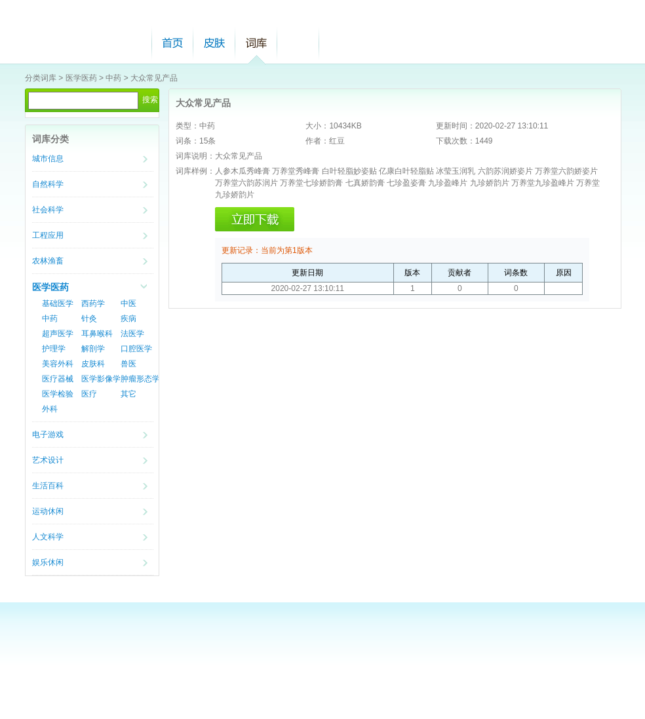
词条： (187, 141)
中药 (113, 78)
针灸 (89, 318)
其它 (128, 393)
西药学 (93, 303)
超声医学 (57, 333)
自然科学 (48, 184)
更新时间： (455, 125)
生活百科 (48, 485)
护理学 (54, 348)
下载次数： (455, 141)
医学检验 (57, 393)
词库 (256, 43)
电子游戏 (48, 434)
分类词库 (40, 78)
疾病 (128, 318)
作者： (317, 141)
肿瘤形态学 (140, 378)
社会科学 (48, 209)
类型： (187, 125)
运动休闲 (48, 511)
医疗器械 (57, 378)
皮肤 (214, 43)
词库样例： (195, 171)
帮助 (298, 43)
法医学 (132, 333)
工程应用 (48, 235)
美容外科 (57, 363)
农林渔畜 (48, 260)
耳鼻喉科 (97, 333)
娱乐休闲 (48, 562)
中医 (128, 303)
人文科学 (48, 536)
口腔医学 (136, 348)
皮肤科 (93, 363)
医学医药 (81, 78)
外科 (50, 409)
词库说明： (195, 156)
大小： (317, 125)
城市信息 (48, 158)
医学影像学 (101, 378)
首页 (172, 43)
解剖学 (93, 348)
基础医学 (57, 303)
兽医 (128, 363)
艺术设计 (48, 460)
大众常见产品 (154, 78)
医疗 (89, 393)
